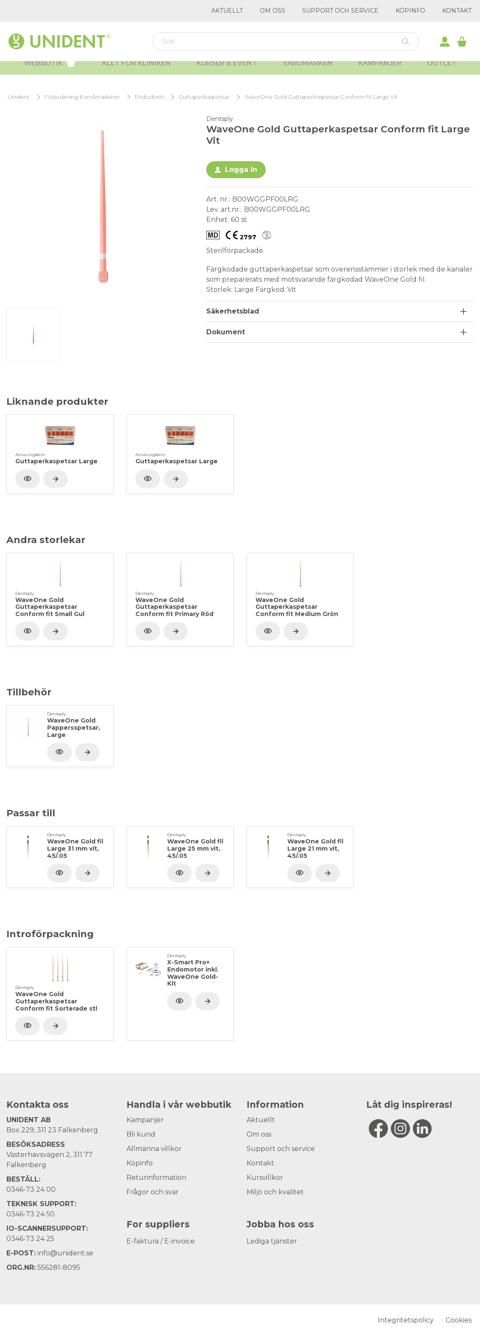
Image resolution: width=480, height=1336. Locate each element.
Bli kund (140, 1134)
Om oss (272, 10)
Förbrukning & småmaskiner (82, 97)
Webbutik (50, 71)
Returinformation (156, 1178)
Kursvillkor (265, 1178)
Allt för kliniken (136, 72)
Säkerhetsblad (232, 311)
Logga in (241, 169)
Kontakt (457, 10)
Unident (19, 97)
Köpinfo (410, 10)
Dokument (225, 332)
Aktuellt (227, 10)
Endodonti (149, 97)
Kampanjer (379, 72)
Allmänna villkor (154, 1149)
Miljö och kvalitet (275, 1192)
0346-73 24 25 (30, 1239)
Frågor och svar (152, 1192)
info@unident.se (65, 1253)
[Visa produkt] (55, 479)
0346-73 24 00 (31, 1189)
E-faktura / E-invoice (160, 1241)
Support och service (340, 10)
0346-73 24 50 (30, 1214)
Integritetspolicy (406, 1320)
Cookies (459, 1320)
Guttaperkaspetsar (204, 97)
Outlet (442, 72)
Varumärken (308, 72)
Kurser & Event (226, 72)
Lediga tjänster (272, 1241)
